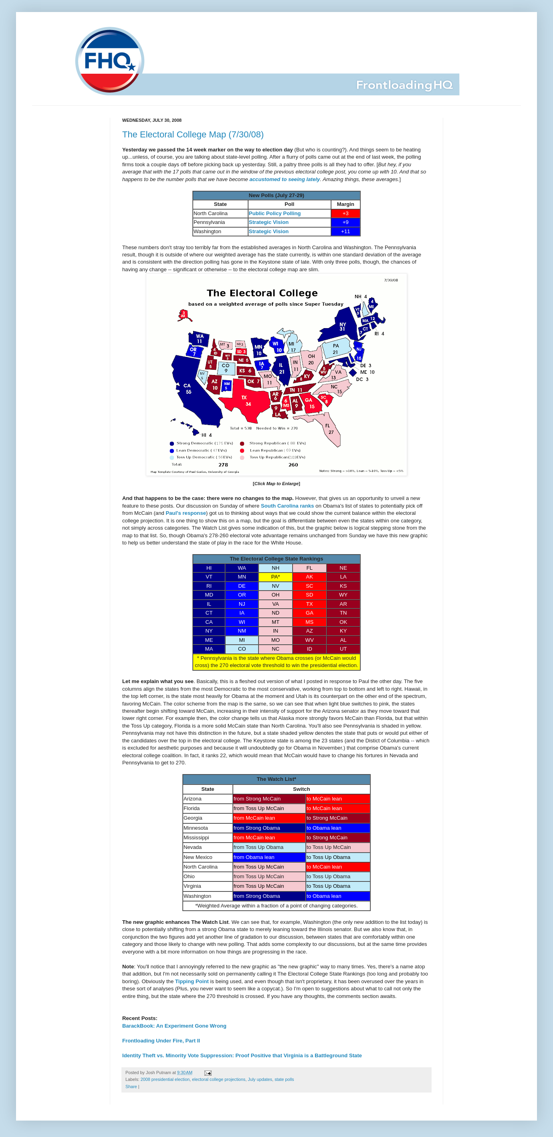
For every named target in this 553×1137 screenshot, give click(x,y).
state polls (284, 1079)
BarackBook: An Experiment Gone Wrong (174, 1026)
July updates (260, 1079)
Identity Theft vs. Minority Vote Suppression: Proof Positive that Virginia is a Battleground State (242, 1055)
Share (131, 1086)
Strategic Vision (269, 222)
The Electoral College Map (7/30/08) (193, 134)
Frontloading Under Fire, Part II (161, 1041)
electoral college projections (218, 1079)
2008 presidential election (165, 1079)
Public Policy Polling (275, 213)
